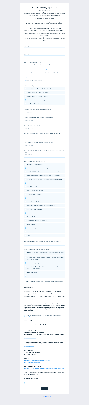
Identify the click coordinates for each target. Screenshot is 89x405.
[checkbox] (44, 89)
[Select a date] (45, 112)
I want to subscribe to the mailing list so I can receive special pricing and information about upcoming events (44, 282)
